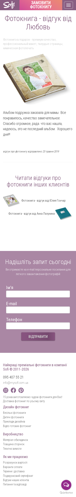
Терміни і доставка (14, 471)
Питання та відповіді (15, 484)
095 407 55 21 (13, 377)
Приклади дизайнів (14, 421)
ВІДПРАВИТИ (38, 336)
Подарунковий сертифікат (18, 475)
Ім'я (9, 287)
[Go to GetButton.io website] (66, 492)
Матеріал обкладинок (15, 440)
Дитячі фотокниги (13, 417)
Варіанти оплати (12, 467)
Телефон (14, 319)
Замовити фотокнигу (41, 5)
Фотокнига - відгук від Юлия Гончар (34, 200)
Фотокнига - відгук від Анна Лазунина (40, 213)
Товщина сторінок (13, 444)
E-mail (11, 303)
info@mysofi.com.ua (15, 382)
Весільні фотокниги (14, 412)
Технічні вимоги (12, 448)
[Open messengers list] (66, 485)
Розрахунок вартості (15, 462)
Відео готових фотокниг (17, 426)
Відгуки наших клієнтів (16, 480)
